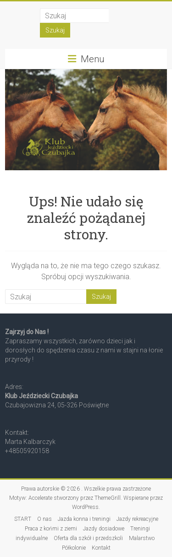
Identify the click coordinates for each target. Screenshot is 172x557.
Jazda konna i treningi (84, 519)
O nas (44, 519)
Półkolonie (74, 548)
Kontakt (101, 548)
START (22, 519)
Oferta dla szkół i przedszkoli (88, 538)
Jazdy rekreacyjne (137, 519)
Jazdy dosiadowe (103, 528)
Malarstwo (142, 538)
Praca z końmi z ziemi (51, 528)
